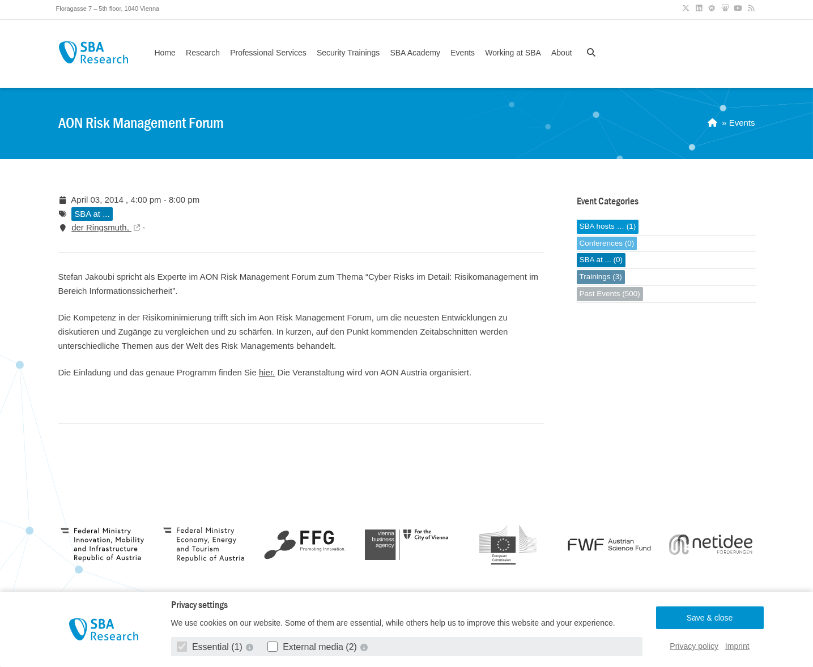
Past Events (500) (610, 293)
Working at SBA (513, 53)
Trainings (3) (601, 276)
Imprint (737, 646)
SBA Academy (415, 53)
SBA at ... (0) (601, 259)
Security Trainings (348, 53)
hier (266, 372)
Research (203, 53)
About (561, 53)
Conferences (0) (607, 243)
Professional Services (268, 53)
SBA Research (93, 52)
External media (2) (313, 647)
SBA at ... (92, 214)
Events (462, 53)
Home (165, 53)
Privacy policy (694, 646)
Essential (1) (211, 647)
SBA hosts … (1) (608, 226)
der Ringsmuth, (101, 227)
